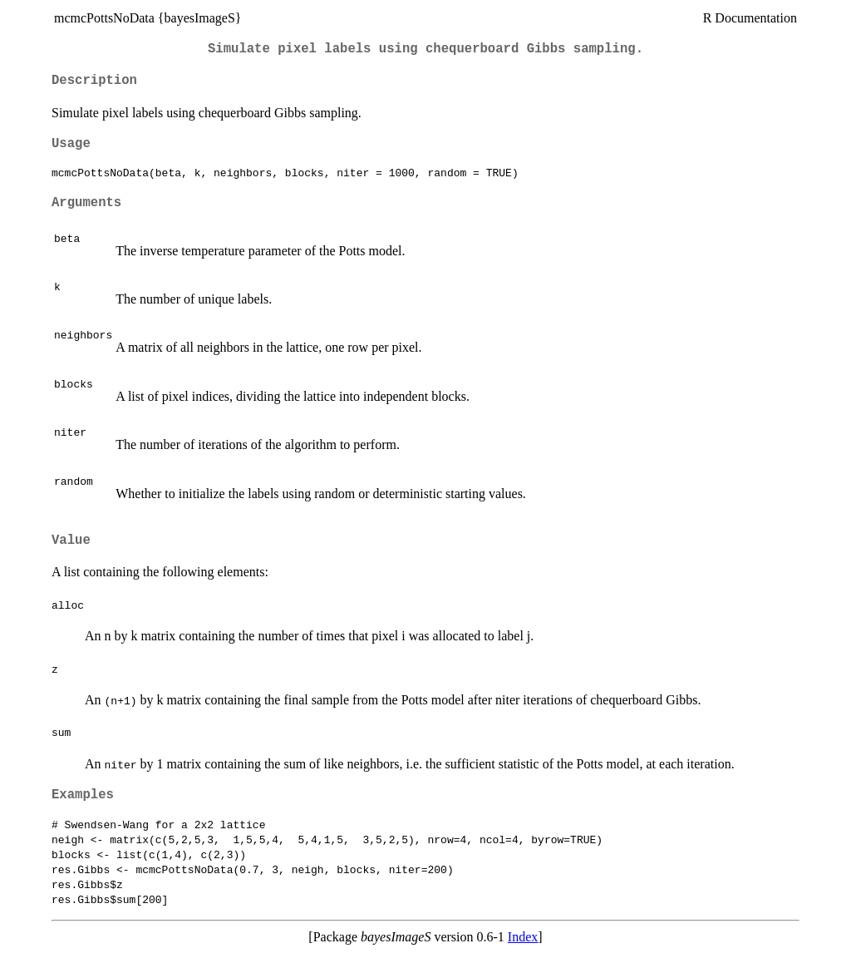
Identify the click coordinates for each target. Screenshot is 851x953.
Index (523, 937)
